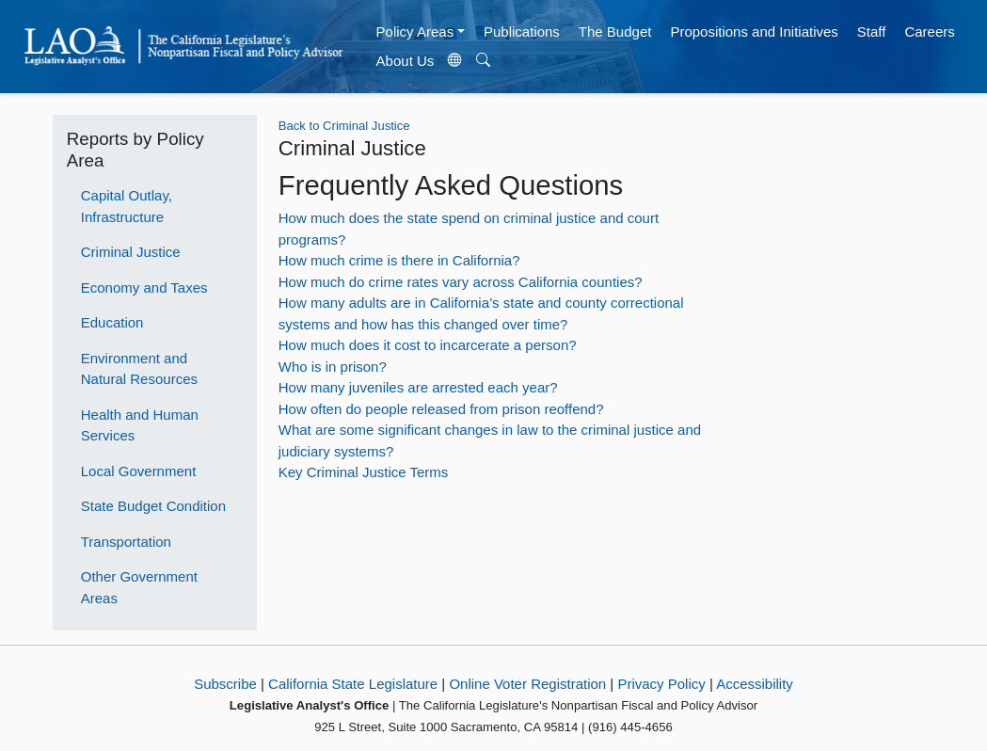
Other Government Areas (139, 587)
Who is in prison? (333, 367)
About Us (405, 61)
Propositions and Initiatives (753, 32)
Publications (522, 32)
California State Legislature (353, 684)
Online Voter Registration (527, 684)
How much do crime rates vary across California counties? (461, 282)
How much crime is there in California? (399, 260)
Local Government (139, 471)
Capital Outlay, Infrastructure (126, 206)
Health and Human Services (140, 425)
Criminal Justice (131, 252)
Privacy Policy (661, 684)
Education (112, 322)
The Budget (615, 32)
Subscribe (225, 684)
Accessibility (754, 684)
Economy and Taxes (144, 288)
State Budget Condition (153, 506)
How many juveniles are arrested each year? (418, 387)
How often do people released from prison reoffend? (441, 409)
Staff (871, 32)
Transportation (126, 542)
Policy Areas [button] (415, 32)
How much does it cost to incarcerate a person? (428, 345)
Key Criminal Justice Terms (364, 472)
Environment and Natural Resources (139, 369)
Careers (929, 32)
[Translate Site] (455, 61)
